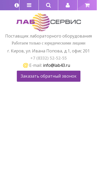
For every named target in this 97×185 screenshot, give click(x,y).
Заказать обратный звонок (49, 76)
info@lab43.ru (56, 65)
